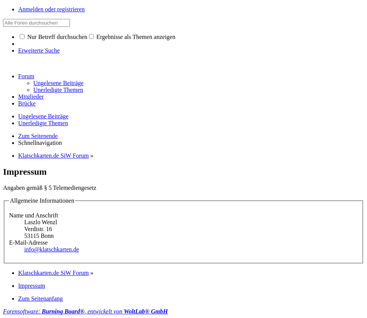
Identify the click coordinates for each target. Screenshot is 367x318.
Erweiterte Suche (39, 50)
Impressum (31, 285)
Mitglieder (31, 96)
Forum (26, 76)
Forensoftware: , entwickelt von (85, 311)
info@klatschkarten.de (51, 249)
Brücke (27, 103)
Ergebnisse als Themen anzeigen (132, 37)
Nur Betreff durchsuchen (53, 37)
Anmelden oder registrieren (51, 9)
